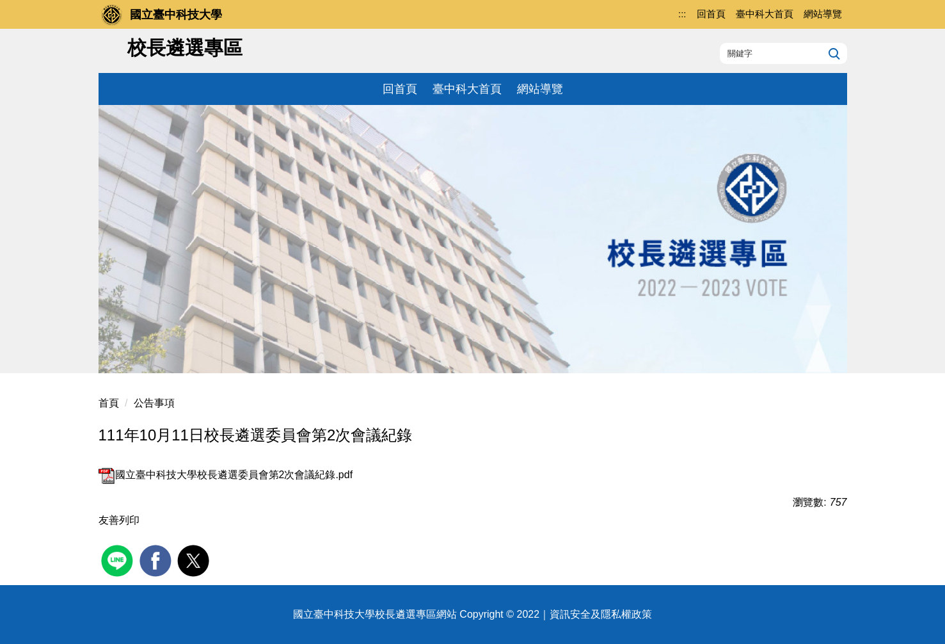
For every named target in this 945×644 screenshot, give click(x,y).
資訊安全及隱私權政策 (601, 614)
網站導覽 (540, 89)
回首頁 (400, 89)
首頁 (109, 403)
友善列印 (119, 520)
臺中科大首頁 (467, 89)
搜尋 (833, 53)
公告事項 (154, 403)
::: (682, 13)
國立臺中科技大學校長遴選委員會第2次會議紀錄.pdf (226, 474)
